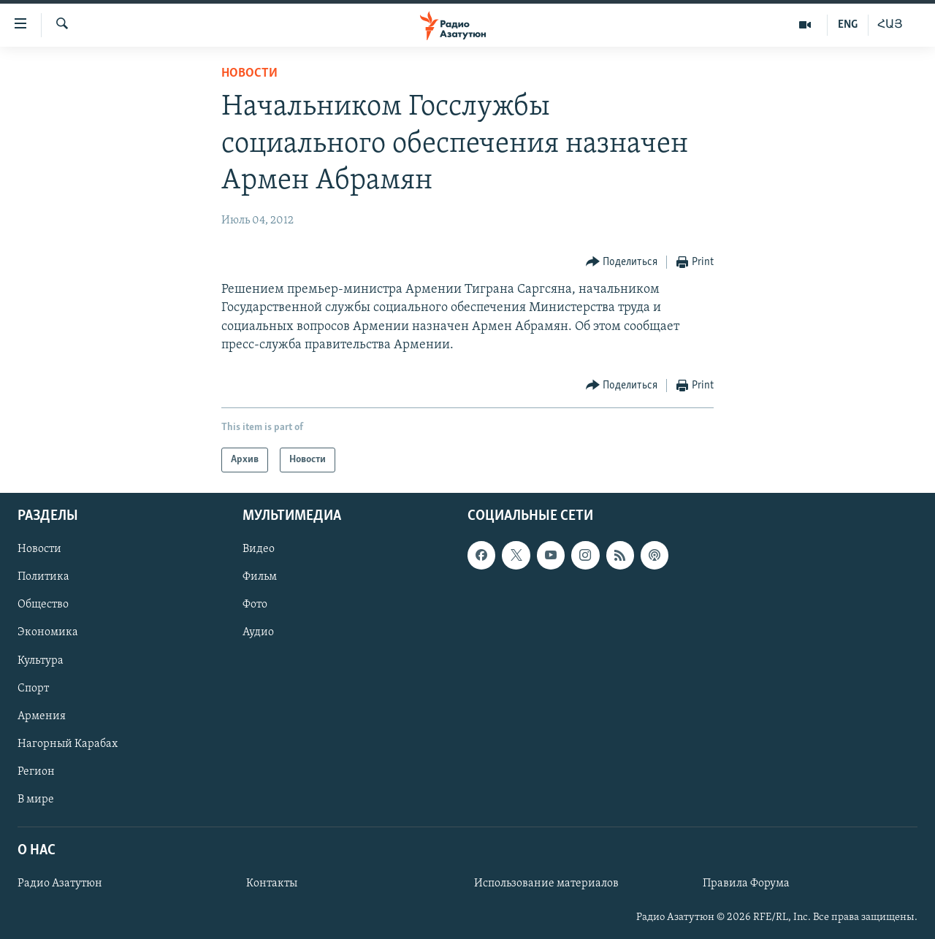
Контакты (271, 883)
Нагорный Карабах (68, 744)
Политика (43, 577)
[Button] (622, 262)
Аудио (258, 633)
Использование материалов (546, 883)
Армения (42, 716)
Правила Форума (746, 883)
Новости (249, 73)
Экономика (48, 633)
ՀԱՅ (890, 25)
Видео (259, 549)
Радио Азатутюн (60, 883)
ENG (848, 25)
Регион (36, 772)
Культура (41, 661)
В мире (36, 799)
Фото (255, 605)
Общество (43, 605)
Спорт (33, 688)
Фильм (260, 577)
